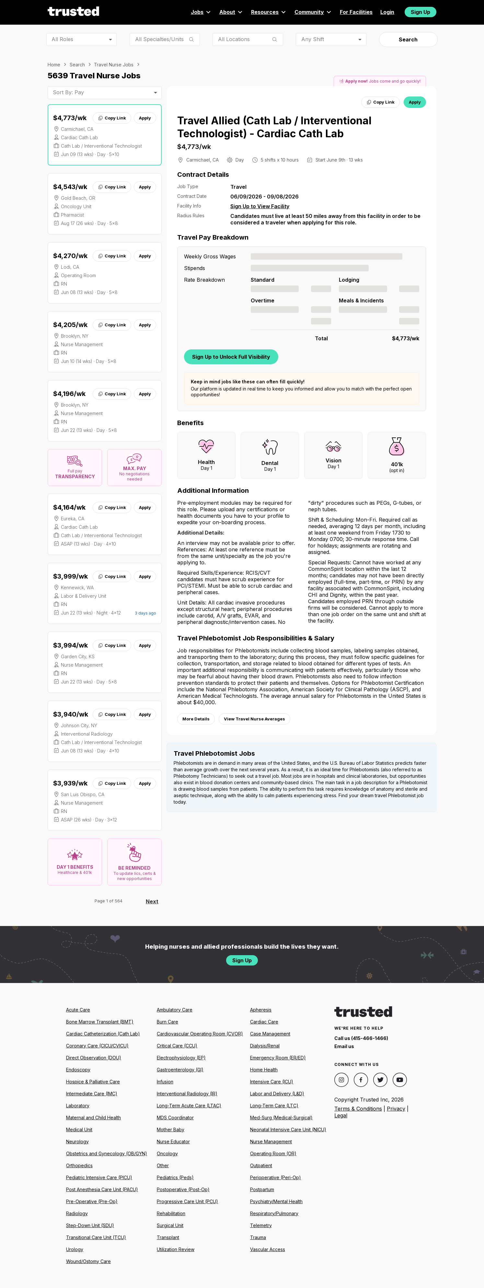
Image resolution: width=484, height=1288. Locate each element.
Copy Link (112, 117)
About (231, 12)
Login (387, 12)
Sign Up (420, 12)
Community (313, 12)
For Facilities (356, 12)
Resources (269, 12)
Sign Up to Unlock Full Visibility (231, 357)
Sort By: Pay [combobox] (68, 92)
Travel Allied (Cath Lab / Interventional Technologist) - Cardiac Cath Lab (274, 127)
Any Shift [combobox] (312, 39)
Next (152, 901)
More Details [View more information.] (196, 718)
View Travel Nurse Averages (254, 718)
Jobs (201, 12)
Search (408, 39)
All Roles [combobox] (62, 39)
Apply (145, 117)
